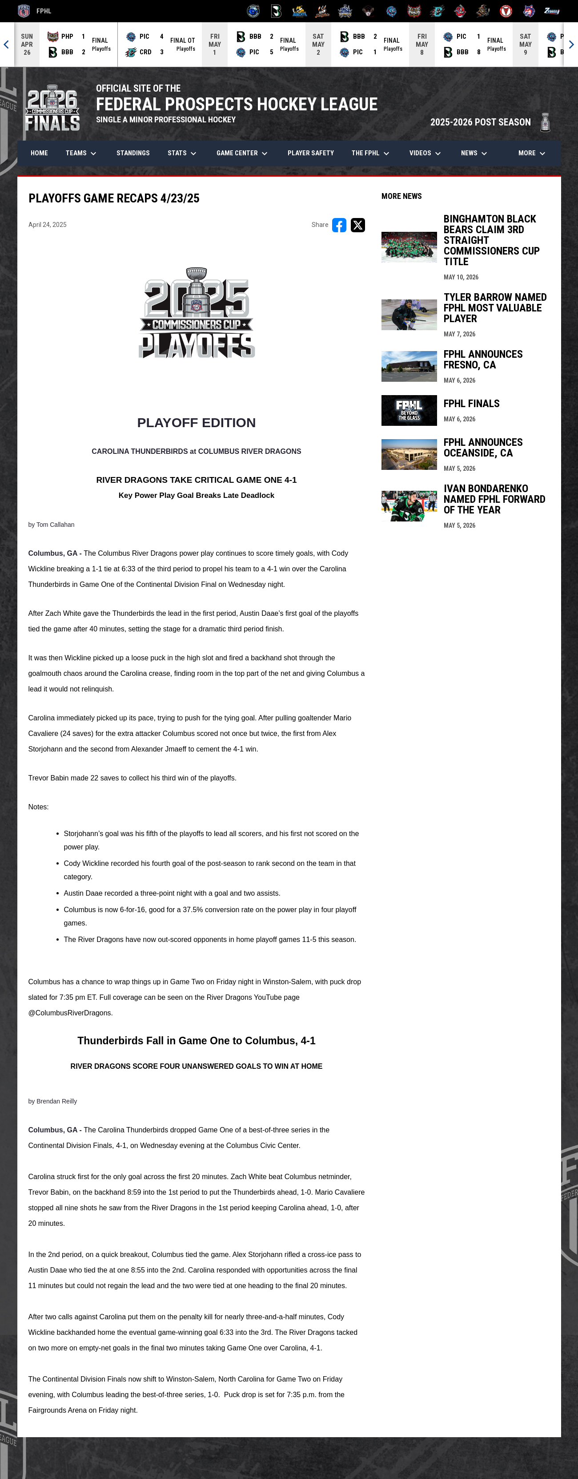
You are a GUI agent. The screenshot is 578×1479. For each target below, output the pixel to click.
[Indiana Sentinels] (345, 11)
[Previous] (7, 44)
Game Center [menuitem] (243, 153)
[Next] (571, 44)
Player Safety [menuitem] (311, 153)
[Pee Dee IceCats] (391, 11)
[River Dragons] (437, 11)
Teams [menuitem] (82, 153)
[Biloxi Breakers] (253, 11)
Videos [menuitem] (426, 153)
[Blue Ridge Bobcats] (299, 11)
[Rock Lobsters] (460, 11)
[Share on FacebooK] (339, 225)
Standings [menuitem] (133, 153)
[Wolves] (529, 11)
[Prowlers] (414, 11)
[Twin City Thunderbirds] (506, 11)
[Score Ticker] (289, 44)
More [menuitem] (533, 153)
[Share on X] (358, 225)
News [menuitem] (475, 153)
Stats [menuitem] (183, 153)
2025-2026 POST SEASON (491, 122)
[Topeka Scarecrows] (483, 11)
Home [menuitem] (39, 153)
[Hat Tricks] (322, 11)
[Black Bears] (276, 11)
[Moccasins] (368, 11)
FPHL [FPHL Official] (35, 11)
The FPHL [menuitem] (372, 153)
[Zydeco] (552, 11)
